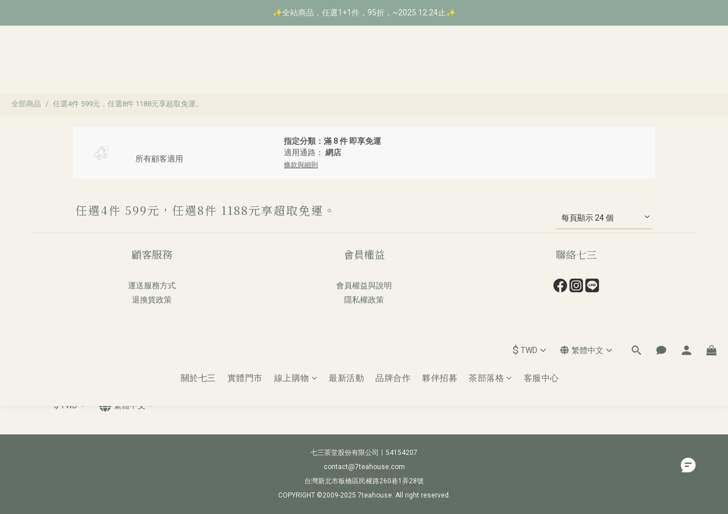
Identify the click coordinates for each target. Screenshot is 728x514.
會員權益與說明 (364, 285)
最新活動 (346, 65)
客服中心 (541, 65)
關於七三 (198, 65)
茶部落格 (490, 65)
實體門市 (245, 65)
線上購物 (296, 65)
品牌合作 (393, 65)
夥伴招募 (439, 65)
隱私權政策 (364, 299)
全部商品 (26, 104)
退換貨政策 (152, 299)
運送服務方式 (152, 285)
